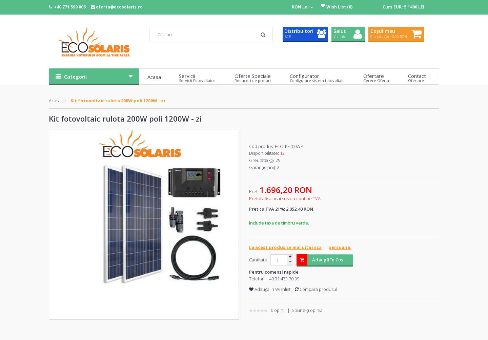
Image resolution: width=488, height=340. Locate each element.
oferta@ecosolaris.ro (119, 7)
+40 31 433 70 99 (283, 279)
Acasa (55, 101)
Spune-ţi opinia (307, 310)
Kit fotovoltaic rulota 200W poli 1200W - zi (117, 101)
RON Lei (302, 7)
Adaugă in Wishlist (269, 289)
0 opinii (278, 310)
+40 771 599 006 (70, 7)
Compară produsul (316, 289)
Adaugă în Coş (320, 259)
